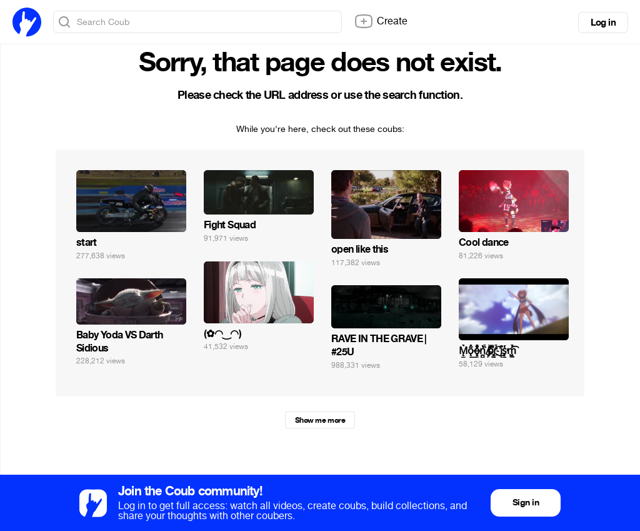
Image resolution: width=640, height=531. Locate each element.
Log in (603, 22)
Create (381, 21)
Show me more (320, 420)
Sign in (525, 502)
